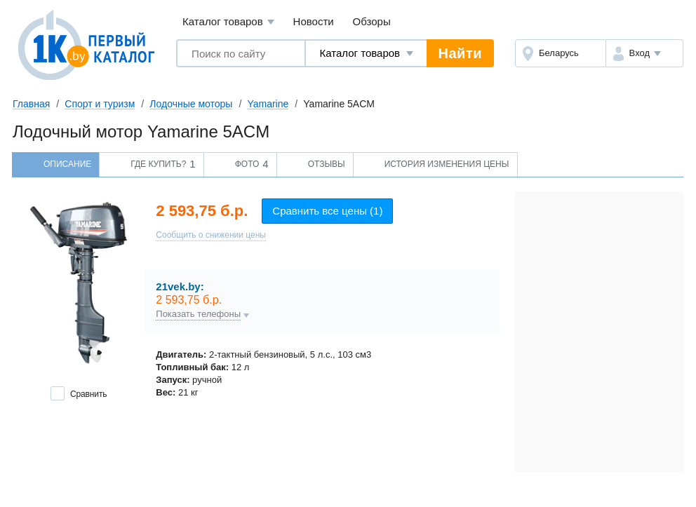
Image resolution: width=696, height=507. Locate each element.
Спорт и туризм (100, 103)
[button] (644, 53)
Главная (31, 103)
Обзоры (372, 21)
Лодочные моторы (190, 103)
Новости (313, 21)
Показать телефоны (198, 314)
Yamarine (267, 103)
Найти (460, 53)
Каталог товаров (228, 22)
